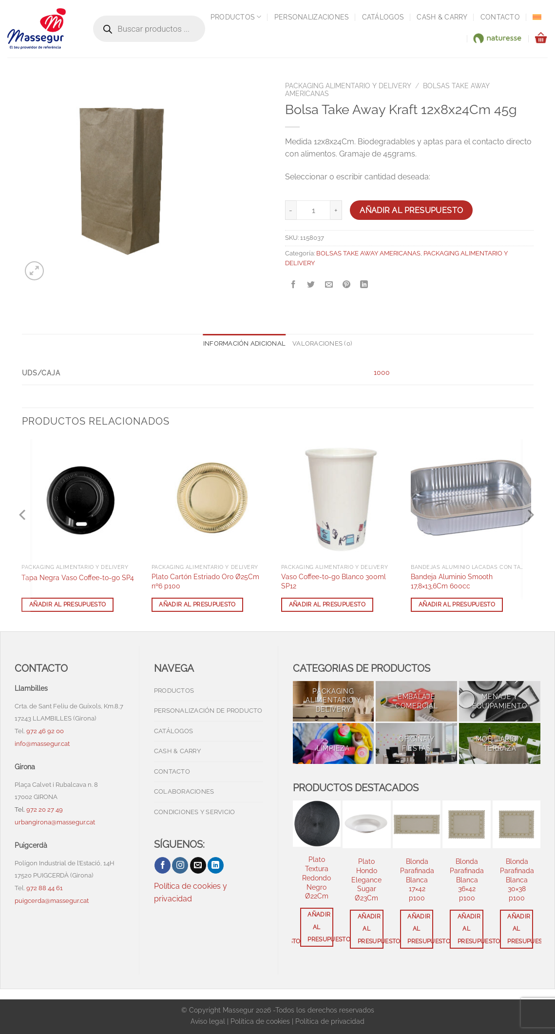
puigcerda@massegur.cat (52, 900)
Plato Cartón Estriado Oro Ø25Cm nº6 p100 (205, 581)
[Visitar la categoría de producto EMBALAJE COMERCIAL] (416, 701)
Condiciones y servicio (194, 812)
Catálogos (383, 17)
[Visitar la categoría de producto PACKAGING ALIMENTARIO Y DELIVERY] (333, 701)
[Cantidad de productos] (313, 210)
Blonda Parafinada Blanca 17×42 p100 (417, 879)
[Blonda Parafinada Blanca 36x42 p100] (466, 824)
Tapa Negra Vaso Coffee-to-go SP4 (77, 577)
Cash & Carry (442, 17)
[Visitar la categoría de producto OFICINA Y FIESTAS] (416, 743)
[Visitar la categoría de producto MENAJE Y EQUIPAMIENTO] (499, 701)
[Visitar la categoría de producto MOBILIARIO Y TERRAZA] (499, 743)
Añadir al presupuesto (411, 210)
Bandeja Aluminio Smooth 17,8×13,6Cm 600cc (452, 581)
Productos (236, 16)
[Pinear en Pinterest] (346, 285)
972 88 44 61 (44, 888)
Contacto (500, 17)
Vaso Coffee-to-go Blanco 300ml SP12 (333, 581)
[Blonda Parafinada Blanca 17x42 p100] (417, 824)
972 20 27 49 (44, 809)
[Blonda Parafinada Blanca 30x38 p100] (517, 824)
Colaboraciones (184, 791)
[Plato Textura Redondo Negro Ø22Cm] (317, 823)
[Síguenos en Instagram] (180, 865)
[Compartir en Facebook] (294, 285)
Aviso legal (208, 1021)
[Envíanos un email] (198, 865)
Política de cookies (260, 1021)
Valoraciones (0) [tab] (322, 343)
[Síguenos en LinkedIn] (216, 865)
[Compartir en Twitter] (311, 285)
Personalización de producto (208, 710)
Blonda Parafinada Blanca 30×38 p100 (517, 879)
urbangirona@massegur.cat (55, 822)
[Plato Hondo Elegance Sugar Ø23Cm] (367, 824)
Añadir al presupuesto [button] (67, 604)
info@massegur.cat (42, 743)
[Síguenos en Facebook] (162, 865)
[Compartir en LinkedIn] (364, 285)
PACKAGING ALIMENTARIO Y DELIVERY (348, 86)
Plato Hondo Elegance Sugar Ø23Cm (366, 879)
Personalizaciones (311, 17)
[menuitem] (537, 17)
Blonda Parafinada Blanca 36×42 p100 (467, 879)
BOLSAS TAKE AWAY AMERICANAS (368, 253)
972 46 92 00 (45, 731)
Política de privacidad (329, 1021)
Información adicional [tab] (244, 343)
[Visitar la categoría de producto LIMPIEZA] (333, 743)
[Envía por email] (329, 285)
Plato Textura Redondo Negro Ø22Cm (316, 877)
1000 (382, 372)
